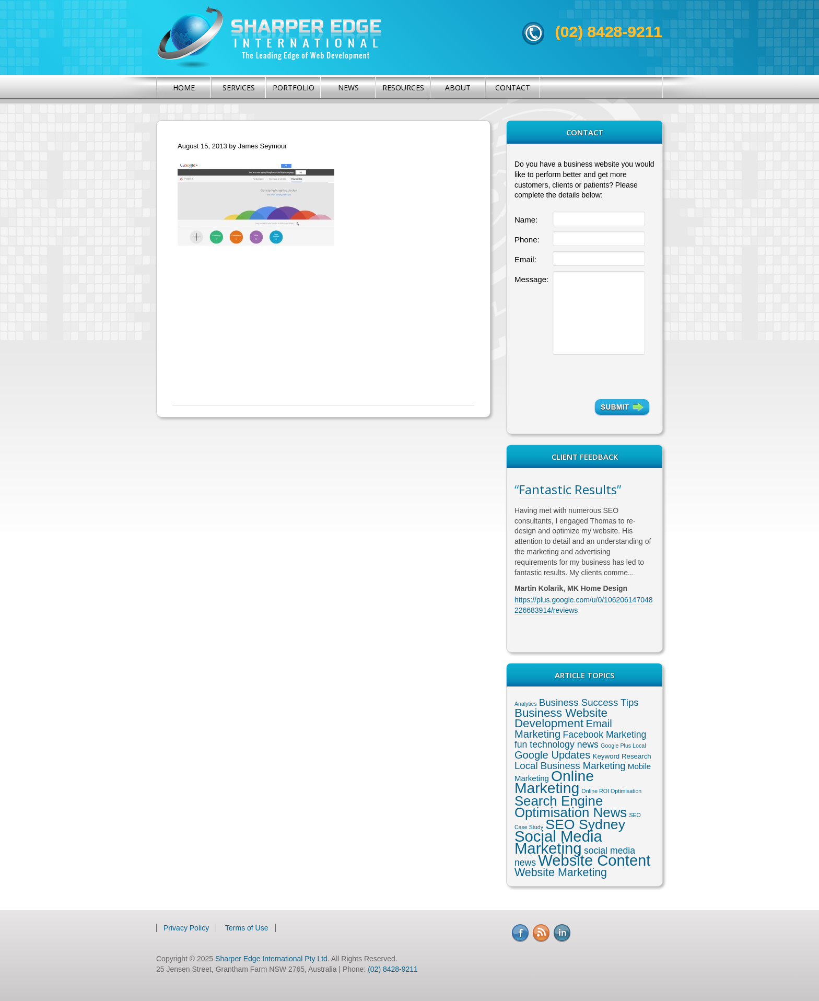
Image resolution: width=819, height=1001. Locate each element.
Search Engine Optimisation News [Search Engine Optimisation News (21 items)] (570, 807)
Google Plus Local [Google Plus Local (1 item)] (623, 745)
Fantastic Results (568, 489)
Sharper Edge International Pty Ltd (271, 959)
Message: (531, 279)
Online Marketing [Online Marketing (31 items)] (554, 781)
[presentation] (601, 376)
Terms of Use (246, 928)
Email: (525, 259)
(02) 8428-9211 (608, 31)
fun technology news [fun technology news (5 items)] (556, 744)
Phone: (527, 239)
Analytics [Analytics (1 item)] (525, 704)
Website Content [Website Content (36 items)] (594, 860)
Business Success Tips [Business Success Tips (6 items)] (589, 702)
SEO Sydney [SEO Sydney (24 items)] (585, 824)
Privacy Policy (186, 928)
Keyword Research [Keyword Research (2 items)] (622, 756)
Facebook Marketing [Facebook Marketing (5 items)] (604, 734)
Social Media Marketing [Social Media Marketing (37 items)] (558, 842)
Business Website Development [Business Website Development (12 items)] (560, 718)
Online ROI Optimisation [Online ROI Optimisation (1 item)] (611, 791)
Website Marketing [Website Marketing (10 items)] (560, 872)
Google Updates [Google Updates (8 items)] (552, 755)
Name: (525, 219)
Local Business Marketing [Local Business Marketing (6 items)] (570, 765)
